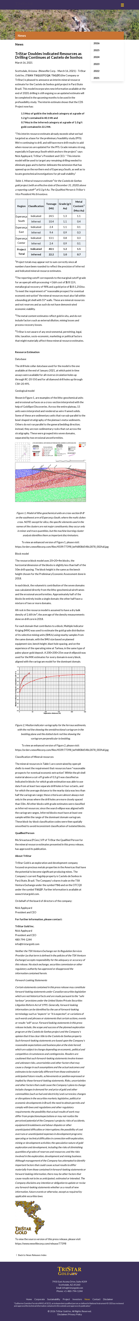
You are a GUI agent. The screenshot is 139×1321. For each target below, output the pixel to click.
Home (29, 1299)
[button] (122, 5)
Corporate (39, 1299)
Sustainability (53, 1299)
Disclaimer (108, 1299)
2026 (96, 43)
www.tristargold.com (27, 893)
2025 (96, 50)
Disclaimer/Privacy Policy (69, 1314)
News (87, 1299)
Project (66, 1299)
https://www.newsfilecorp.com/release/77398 (40, 1243)
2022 (96, 70)
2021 (96, 77)
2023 (96, 64)
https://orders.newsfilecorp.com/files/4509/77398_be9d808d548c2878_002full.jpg (62, 546)
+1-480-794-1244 (73, 1291)
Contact (96, 1299)
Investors (77, 1299)
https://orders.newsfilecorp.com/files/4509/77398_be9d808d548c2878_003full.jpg (62, 749)
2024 (96, 57)
